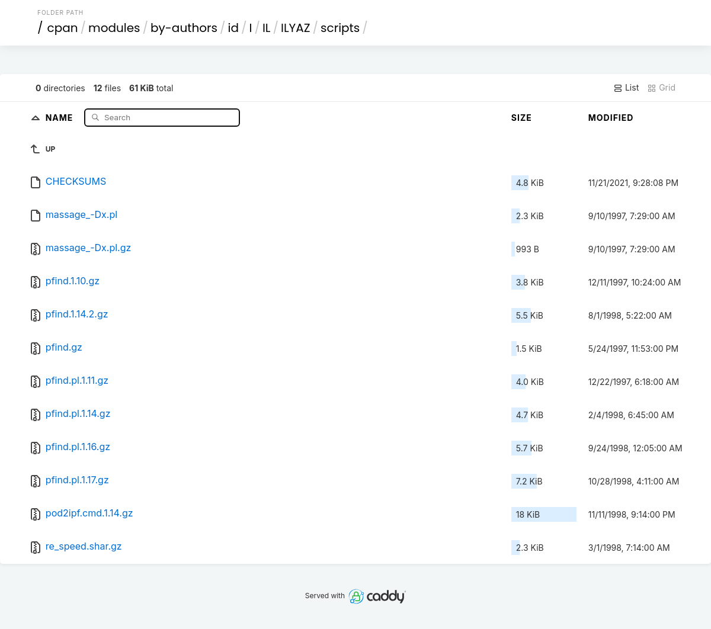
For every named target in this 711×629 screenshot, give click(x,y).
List (626, 87)
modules (114, 28)
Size (521, 118)
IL (266, 28)
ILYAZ (295, 28)
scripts (340, 28)
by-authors (183, 28)
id (233, 28)
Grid (661, 87)
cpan (62, 28)
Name (61, 117)
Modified (611, 118)
